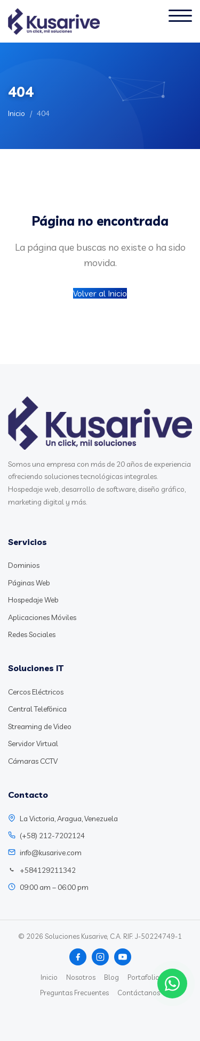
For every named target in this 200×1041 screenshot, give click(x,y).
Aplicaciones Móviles (42, 617)
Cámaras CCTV (33, 761)
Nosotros (80, 977)
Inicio (16, 113)
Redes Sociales (31, 634)
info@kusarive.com (51, 852)
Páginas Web (29, 583)
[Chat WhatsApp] (172, 983)
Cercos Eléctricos (35, 692)
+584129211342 (48, 870)
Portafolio (143, 977)
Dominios (23, 565)
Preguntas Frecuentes (74, 992)
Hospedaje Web (33, 600)
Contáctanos (138, 992)
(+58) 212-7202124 (52, 835)
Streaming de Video (39, 726)
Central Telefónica (37, 709)
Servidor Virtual (33, 743)
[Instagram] (100, 956)
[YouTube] (122, 956)
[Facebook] (77, 956)
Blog (111, 977)
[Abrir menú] (180, 21)
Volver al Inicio (100, 293)
